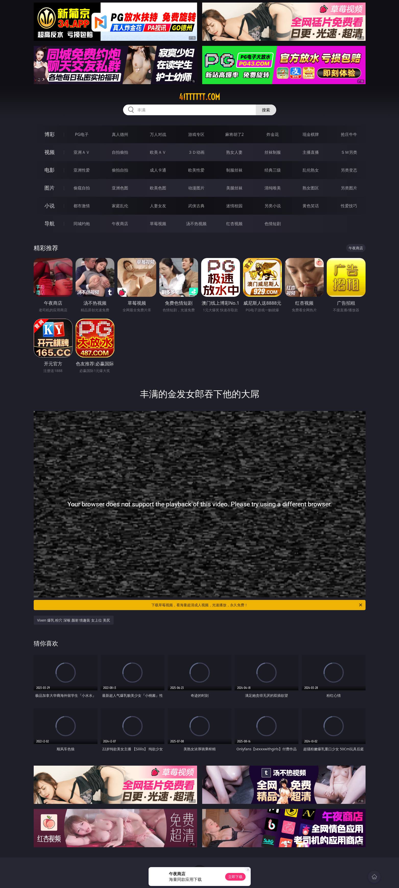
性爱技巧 (349, 206)
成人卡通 (158, 170)
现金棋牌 (311, 134)
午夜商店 (120, 223)
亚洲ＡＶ (82, 152)
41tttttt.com (199, 97)
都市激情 (82, 206)
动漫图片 (196, 188)
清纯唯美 (272, 188)
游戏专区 (196, 134)
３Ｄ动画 (196, 152)
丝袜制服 (272, 152)
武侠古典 (196, 206)
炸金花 (273, 134)
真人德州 (120, 134)
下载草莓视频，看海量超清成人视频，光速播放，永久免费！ (257, 605)
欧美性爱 (196, 170)
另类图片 (349, 188)
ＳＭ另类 (349, 152)
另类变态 (349, 170)
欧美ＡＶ (158, 152)
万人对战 (158, 134)
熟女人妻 (234, 152)
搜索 (266, 110)
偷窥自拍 (82, 188)
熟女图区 (311, 188)
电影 (49, 169)
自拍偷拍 (120, 152)
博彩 (49, 134)
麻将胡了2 (234, 134)
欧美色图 (158, 188)
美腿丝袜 (234, 188)
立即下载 (235, 876)
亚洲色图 (120, 188)
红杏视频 (234, 223)
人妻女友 (158, 206)
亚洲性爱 (82, 170)
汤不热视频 (196, 223)
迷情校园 (234, 206)
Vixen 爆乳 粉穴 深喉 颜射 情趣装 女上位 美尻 (73, 620)
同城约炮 (82, 223)
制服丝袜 (234, 170)
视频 (49, 152)
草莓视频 (158, 223)
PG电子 (82, 134)
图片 (49, 187)
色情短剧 (272, 223)
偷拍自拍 (120, 170)
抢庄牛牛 (349, 134)
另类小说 (272, 206)
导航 (49, 223)
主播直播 (311, 152)
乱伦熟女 (311, 170)
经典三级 (272, 170)
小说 (49, 205)
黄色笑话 (311, 206)
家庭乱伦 (120, 206)
